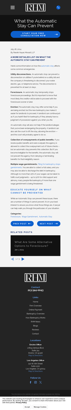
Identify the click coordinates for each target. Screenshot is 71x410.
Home (35, 302)
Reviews (35, 330)
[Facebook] (30, 382)
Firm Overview (36, 306)
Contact (35, 334)
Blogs (35, 326)
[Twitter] (40, 382)
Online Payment (35, 310)
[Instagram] (35, 382)
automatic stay (47, 66)
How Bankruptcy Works (35, 318)
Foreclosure (15, 217)
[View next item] (23, 259)
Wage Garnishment (30, 217)
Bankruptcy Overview (36, 314)
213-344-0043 (35, 290)
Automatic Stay (45, 217)
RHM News (35, 322)
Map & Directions (35, 355)
